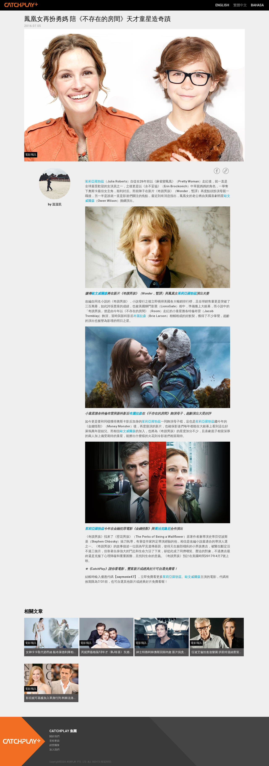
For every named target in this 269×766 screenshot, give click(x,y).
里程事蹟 (54, 740)
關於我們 (54, 736)
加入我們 (54, 749)
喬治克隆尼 (162, 529)
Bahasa (257, 5)
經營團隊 (54, 745)
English (222, 5)
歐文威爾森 (99, 293)
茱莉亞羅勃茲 (94, 181)
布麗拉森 (139, 316)
